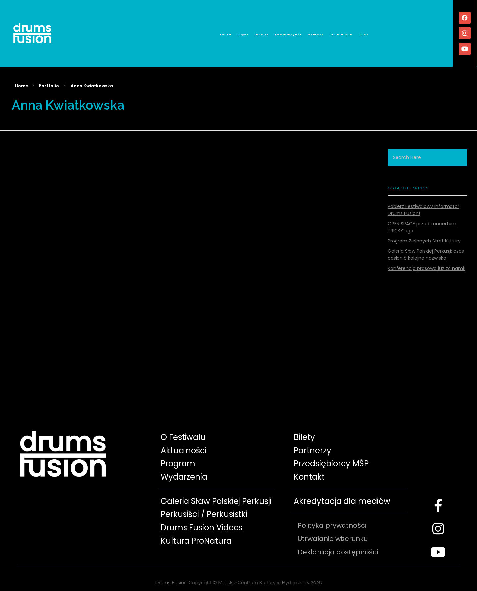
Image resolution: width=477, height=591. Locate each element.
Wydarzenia (346, 32)
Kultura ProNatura (394, 32)
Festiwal (153, 32)
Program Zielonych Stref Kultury (424, 233)
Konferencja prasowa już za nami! (426, 260)
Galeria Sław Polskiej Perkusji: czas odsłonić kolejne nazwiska (426, 247)
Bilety (437, 32)
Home (21, 78)
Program (194, 32)
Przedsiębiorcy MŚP (289, 32)
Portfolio (49, 78)
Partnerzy (237, 32)
